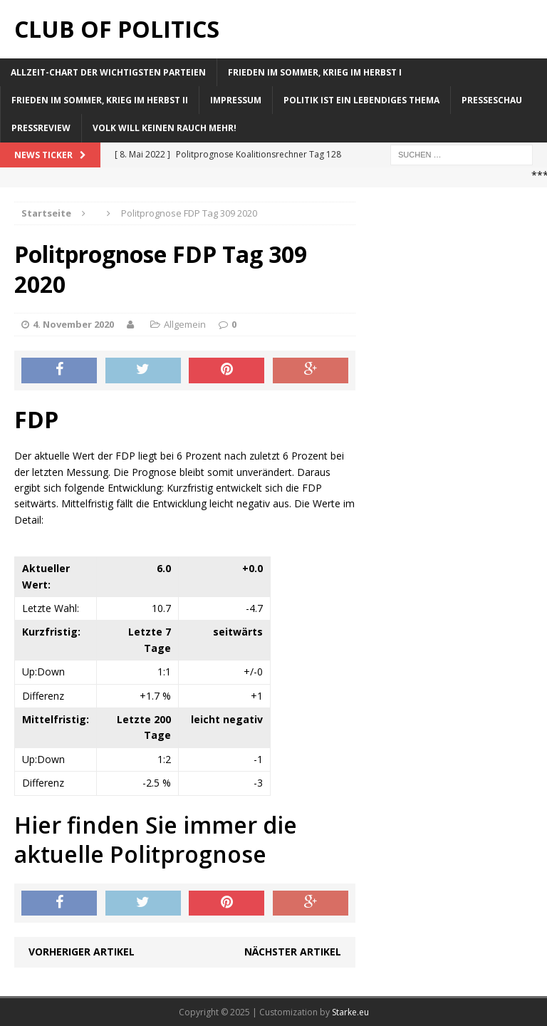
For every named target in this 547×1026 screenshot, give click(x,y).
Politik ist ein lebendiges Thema (361, 100)
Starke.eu (350, 1012)
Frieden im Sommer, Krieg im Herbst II (99, 100)
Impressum (235, 100)
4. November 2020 (73, 324)
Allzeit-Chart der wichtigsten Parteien (108, 72)
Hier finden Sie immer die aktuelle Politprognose (155, 839)
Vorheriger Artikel (81, 951)
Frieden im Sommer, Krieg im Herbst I (315, 72)
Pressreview (41, 128)
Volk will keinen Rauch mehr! (164, 128)
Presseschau (492, 100)
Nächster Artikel (292, 951)
